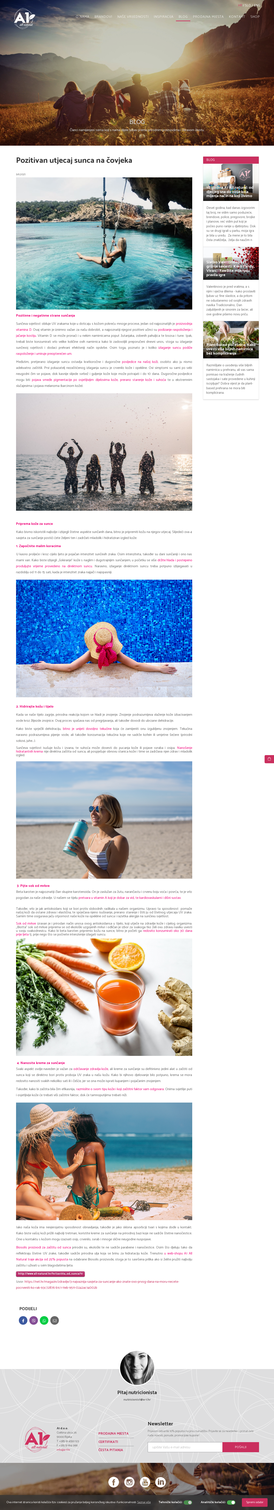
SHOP (255, 17)
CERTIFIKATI (108, 1442)
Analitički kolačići (213, 1502)
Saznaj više (144, 1502)
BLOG (183, 17)
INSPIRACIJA (163, 17)
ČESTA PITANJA (110, 1450)
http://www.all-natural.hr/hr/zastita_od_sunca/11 (50, 1274)
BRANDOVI (103, 17)
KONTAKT (237, 17)
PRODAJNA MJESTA (208, 17)
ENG (257, 5)
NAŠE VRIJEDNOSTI (133, 17)
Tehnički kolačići (170, 1502)
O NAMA (82, 17)
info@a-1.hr (63, 1449)
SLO (248, 5)
